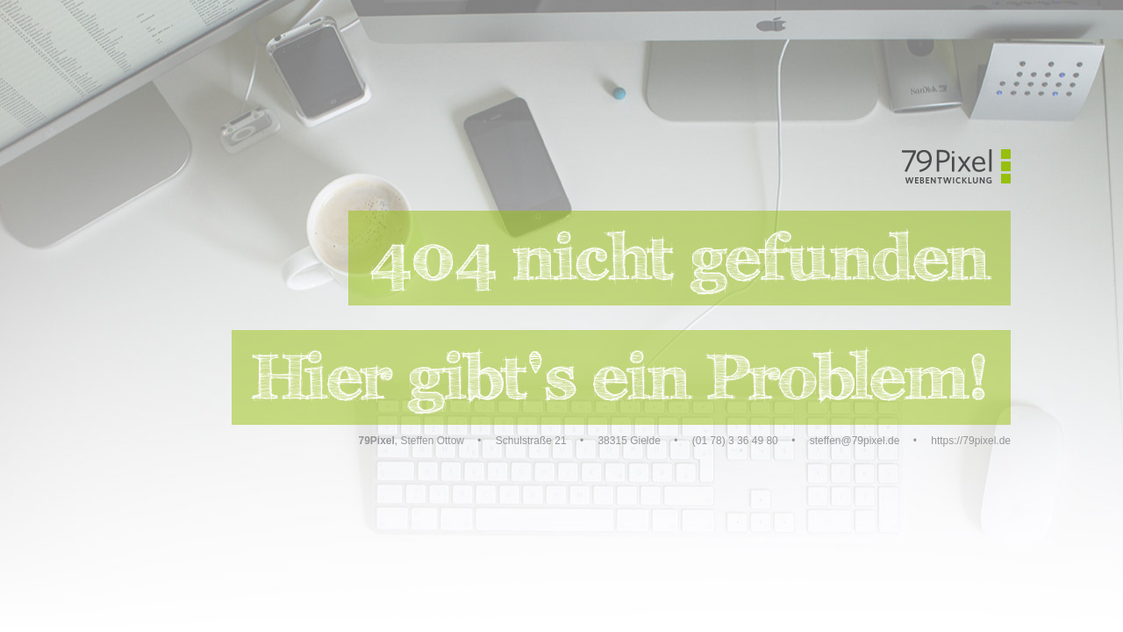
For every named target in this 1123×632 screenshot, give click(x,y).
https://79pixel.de (971, 440)
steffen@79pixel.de (855, 440)
